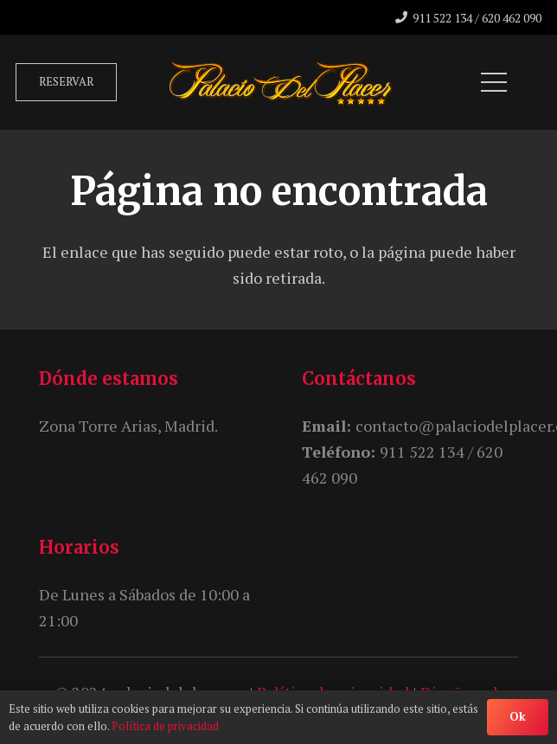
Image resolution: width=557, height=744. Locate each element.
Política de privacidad (165, 726)
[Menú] (494, 82)
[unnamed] (280, 82)
